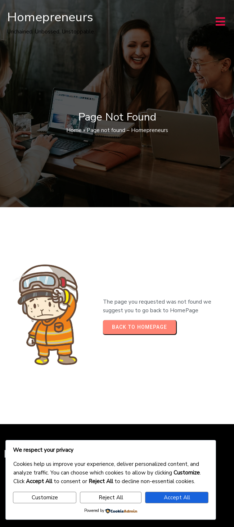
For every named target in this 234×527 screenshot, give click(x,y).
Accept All (177, 497)
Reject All (111, 497)
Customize (45, 497)
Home (74, 130)
